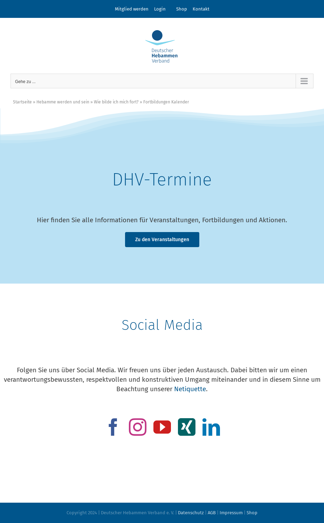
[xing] (186, 427)
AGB (212, 512)
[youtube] (162, 427)
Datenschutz (191, 512)
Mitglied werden (132, 9)
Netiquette (190, 389)
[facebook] (113, 427)
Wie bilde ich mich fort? (116, 102)
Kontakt (201, 9)
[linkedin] (211, 427)
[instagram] (137, 427)
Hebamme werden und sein (62, 102)
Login (160, 9)
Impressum (231, 512)
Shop (181, 9)
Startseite (22, 102)
